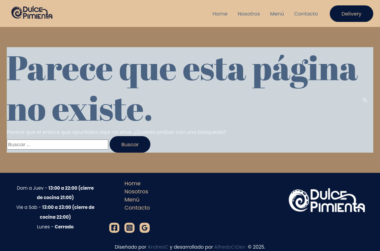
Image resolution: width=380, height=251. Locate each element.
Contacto (306, 13)
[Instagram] (129, 228)
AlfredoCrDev (230, 247)
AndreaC (158, 247)
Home (220, 13)
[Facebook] (114, 228)
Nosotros (249, 13)
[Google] (145, 228)
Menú (277, 13)
